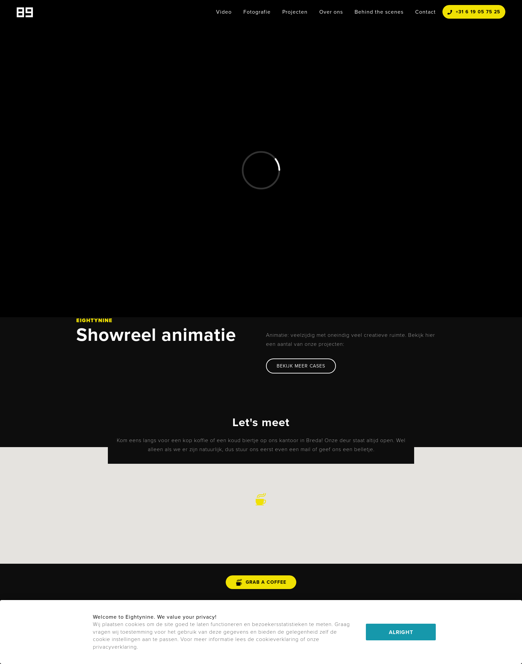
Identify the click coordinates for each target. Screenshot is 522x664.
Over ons (331, 12)
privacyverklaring (115, 647)
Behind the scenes (379, 12)
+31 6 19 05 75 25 (473, 11)
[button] (261, 499)
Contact (425, 12)
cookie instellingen (116, 639)
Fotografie (257, 12)
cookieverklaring (277, 639)
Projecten (295, 12)
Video (224, 12)
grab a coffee (261, 582)
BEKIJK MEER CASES (301, 365)
